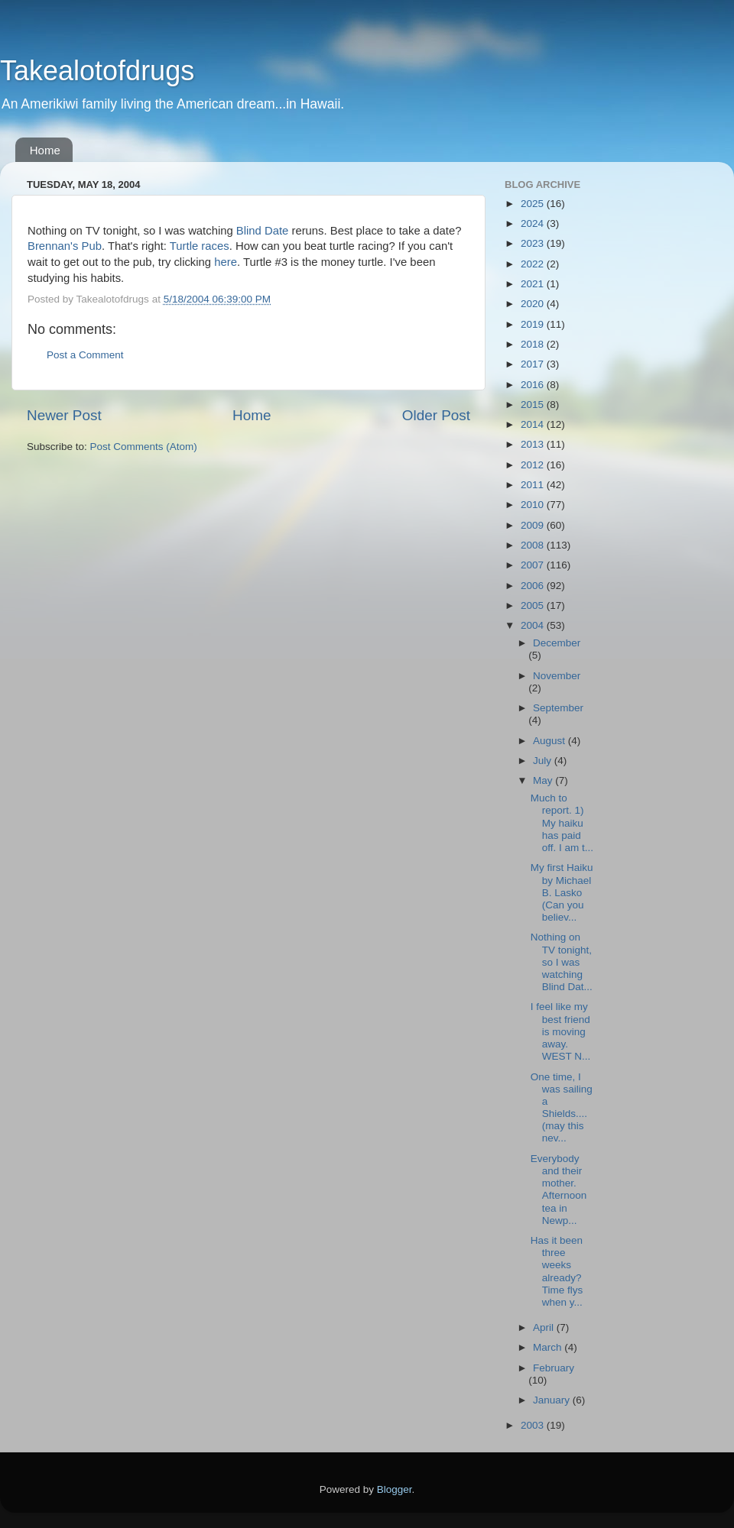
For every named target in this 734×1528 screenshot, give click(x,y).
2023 (534, 243)
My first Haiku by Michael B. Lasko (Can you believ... (562, 892)
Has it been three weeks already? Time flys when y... (557, 1271)
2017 (534, 364)
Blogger (394, 1489)
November (556, 675)
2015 (534, 404)
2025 (534, 203)
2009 (534, 525)
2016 (534, 384)
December (556, 643)
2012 (534, 465)
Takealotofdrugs (97, 70)
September (558, 708)
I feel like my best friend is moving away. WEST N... (561, 1031)
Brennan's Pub (65, 246)
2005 (534, 605)
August (550, 740)
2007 (534, 565)
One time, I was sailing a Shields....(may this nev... (562, 1107)
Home (45, 150)
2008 (534, 545)
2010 (534, 504)
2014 (534, 424)
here (225, 262)
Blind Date (262, 231)
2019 (534, 324)
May (544, 780)
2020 (534, 303)
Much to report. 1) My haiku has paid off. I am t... (562, 822)
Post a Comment (85, 355)
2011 (534, 484)
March (548, 1347)
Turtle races (199, 246)
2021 (534, 284)
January (553, 1400)
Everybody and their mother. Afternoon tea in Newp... (559, 1189)
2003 (534, 1425)
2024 (534, 223)
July (543, 760)
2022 (534, 264)
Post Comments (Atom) (143, 446)
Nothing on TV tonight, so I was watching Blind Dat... (562, 961)
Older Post (436, 415)
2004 (534, 625)
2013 (534, 444)
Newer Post (64, 415)
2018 (534, 344)
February (553, 1368)
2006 (534, 585)
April (545, 1327)
